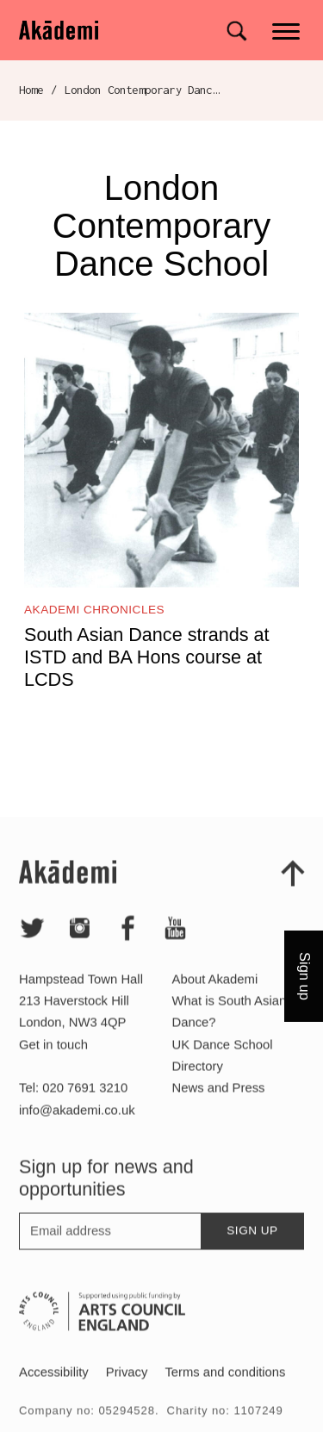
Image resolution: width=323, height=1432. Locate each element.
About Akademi (215, 998)
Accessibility (54, 1391)
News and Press (218, 1106)
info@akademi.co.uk (77, 1128)
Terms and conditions (225, 1391)
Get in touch (53, 1062)
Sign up (252, 1248)
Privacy (127, 1391)
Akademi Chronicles (94, 609)
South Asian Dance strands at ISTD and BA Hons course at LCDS (147, 657)
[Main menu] (287, 29)
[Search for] (236, 31)
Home (31, 90)
